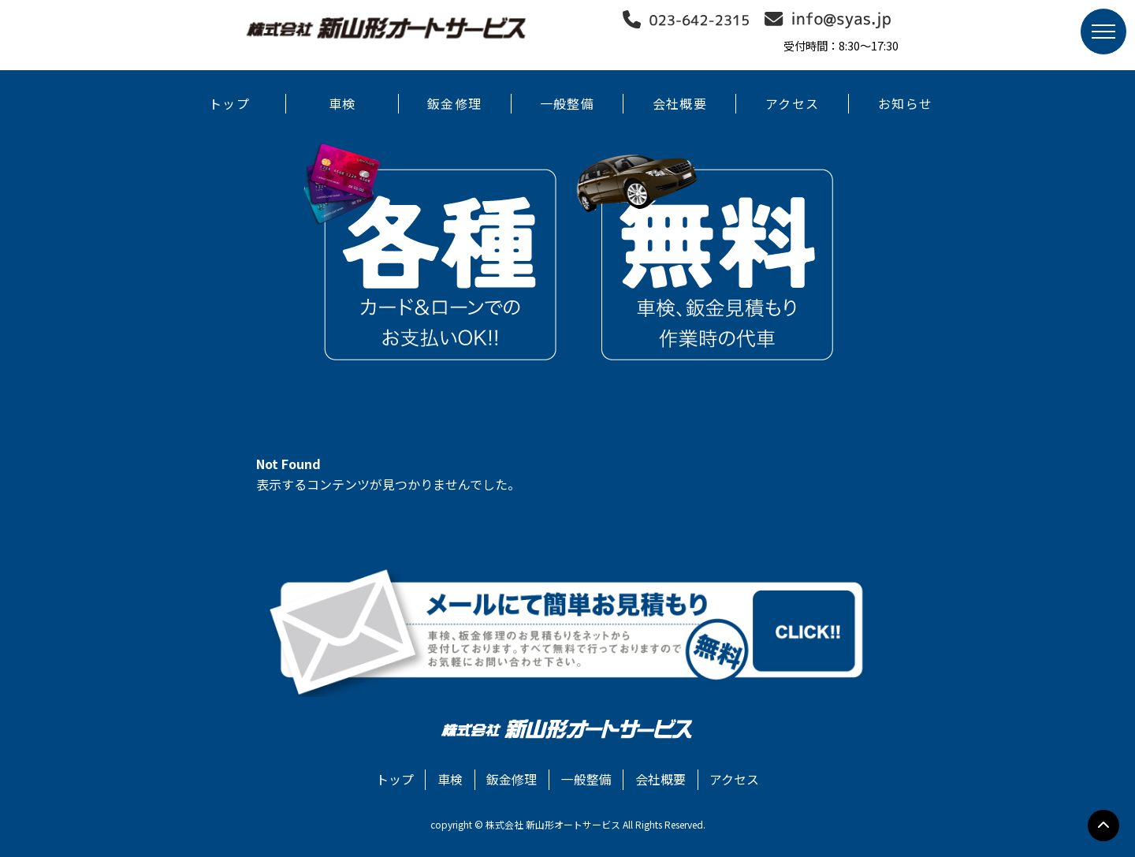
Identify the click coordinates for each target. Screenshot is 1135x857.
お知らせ (905, 103)
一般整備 (567, 103)
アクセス (792, 103)
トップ (229, 103)
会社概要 (680, 103)
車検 (342, 103)
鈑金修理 (454, 103)
